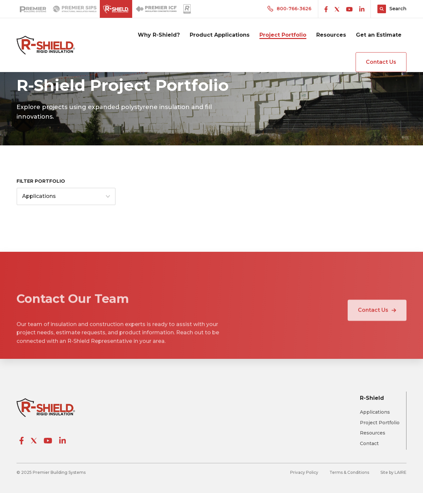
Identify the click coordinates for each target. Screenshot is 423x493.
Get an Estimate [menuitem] (379, 35)
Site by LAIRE (393, 472)
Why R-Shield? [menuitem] (159, 35)
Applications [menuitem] (375, 412)
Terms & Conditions (349, 472)
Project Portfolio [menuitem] (282, 35)
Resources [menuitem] (331, 35)
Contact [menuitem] (369, 443)
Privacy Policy (304, 472)
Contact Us (381, 62)
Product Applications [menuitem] (220, 35)
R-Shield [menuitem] (372, 398)
